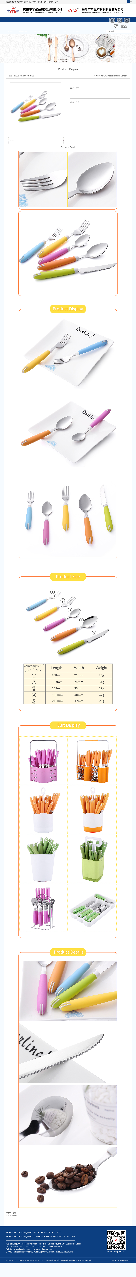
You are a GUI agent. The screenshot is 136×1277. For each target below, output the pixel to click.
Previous (8, 148)
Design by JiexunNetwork (121, 1274)
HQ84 (13, 1227)
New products (51, 31)
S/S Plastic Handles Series (115, 76)
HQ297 (14, 1230)
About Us (23, 31)
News (65, 31)
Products (36, 31)
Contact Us (91, 31)
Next (63, 148)
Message (77, 31)
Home (10, 31)
